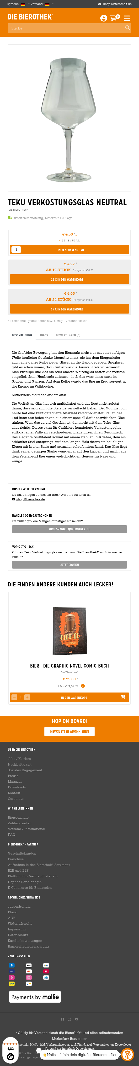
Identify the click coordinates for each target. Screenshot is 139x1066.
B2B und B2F (18, 870)
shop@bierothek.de (30, 499)
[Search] (125, 28)
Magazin (15, 781)
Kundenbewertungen (25, 941)
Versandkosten (76, 321)
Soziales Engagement (25, 770)
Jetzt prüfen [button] (69, 565)
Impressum (17, 929)
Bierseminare (18, 817)
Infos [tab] (44, 335)
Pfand (12, 912)
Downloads (17, 787)
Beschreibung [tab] (22, 335)
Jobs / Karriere (19, 759)
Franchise (16, 859)
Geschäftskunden (22, 853)
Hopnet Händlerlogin (25, 882)
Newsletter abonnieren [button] (69, 731)
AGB (11, 918)
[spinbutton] (20, 697)
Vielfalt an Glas (30, 403)
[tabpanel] (69, 410)
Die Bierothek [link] (18, 209)
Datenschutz (18, 935)
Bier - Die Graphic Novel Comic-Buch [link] (69, 666)
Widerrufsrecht (20, 923)
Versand (14, 829)
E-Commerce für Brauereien (30, 887)
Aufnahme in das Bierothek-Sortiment (39, 865)
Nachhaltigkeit (20, 764)
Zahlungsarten (20, 823)
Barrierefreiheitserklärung (28, 946)
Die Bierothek (69, 672)
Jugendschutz (19, 906)
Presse (13, 776)
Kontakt (14, 793)
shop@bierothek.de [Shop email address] (117, 4)
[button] (69, 250)
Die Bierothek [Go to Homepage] (30, 16)
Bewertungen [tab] (68, 335)
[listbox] (16, 249)
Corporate (16, 799)
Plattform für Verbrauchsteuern (33, 876)
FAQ (11, 834)
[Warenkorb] (116, 19)
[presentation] (12, 648)
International (34, 829)
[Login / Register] (103, 19)
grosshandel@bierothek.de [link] (69, 529)
